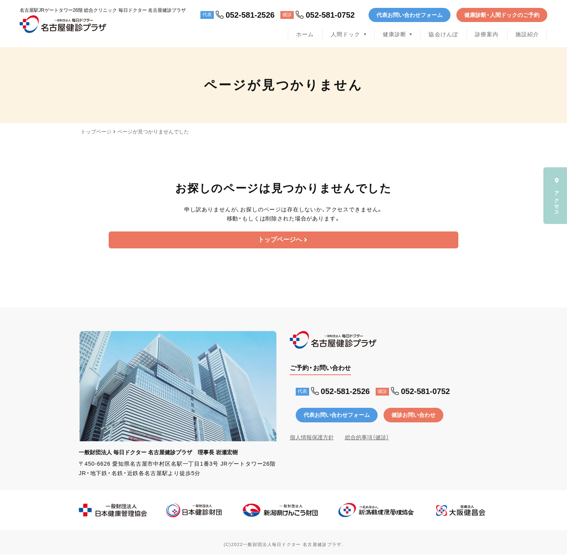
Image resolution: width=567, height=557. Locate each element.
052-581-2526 (245, 15)
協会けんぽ (443, 34)
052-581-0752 (325, 15)
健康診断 (394, 34)
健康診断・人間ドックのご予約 (501, 15)
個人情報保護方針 (312, 440)
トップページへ (282, 241)
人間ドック (346, 34)
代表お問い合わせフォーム (409, 15)
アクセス (557, 195)
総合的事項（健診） (367, 440)
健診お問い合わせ (413, 417)
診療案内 (486, 34)
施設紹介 (527, 34)
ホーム (305, 34)
